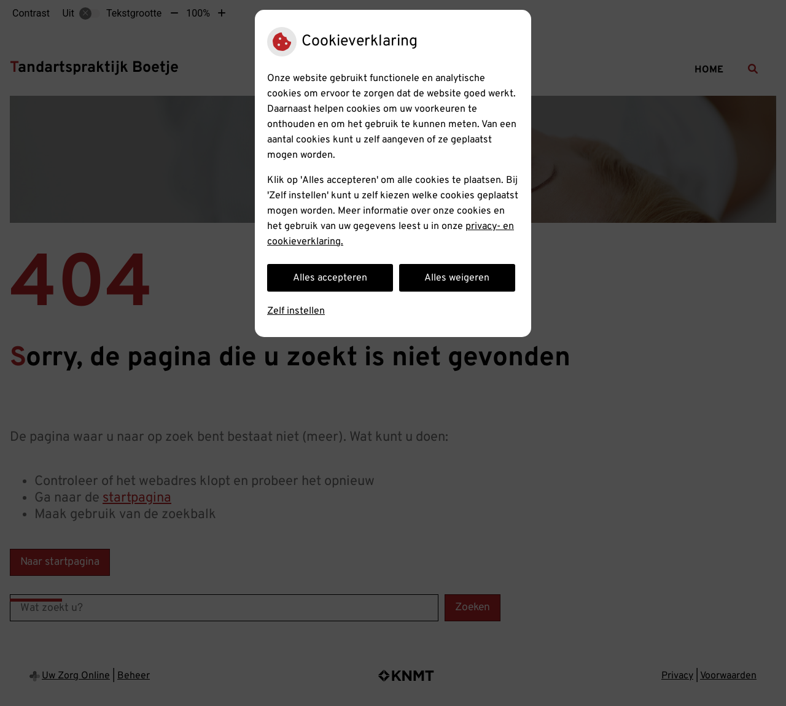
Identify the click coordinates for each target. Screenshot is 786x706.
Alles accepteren (330, 278)
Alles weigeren (456, 278)
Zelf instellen (296, 311)
